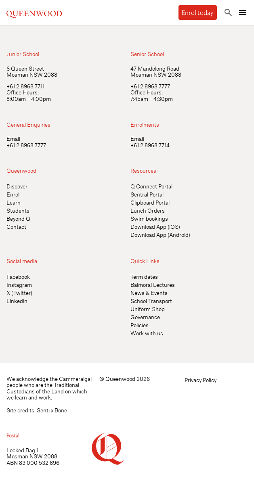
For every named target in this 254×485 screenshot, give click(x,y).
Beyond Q (18, 218)
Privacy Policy (200, 379)
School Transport (151, 300)
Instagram (19, 284)
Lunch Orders (147, 210)
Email (13, 138)
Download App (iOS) (155, 226)
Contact (16, 226)
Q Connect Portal (151, 186)
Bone (61, 410)
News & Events (149, 292)
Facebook (18, 276)
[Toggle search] (228, 12)
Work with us (146, 333)
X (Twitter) (19, 292)
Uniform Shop (147, 308)
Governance (145, 317)
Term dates (144, 276)
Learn (13, 202)
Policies (139, 325)
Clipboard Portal (150, 202)
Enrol (12, 194)
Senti (43, 410)
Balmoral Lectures (152, 284)
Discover (16, 186)
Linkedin (16, 300)
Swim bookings (149, 218)
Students (17, 210)
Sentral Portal (147, 194)
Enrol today (198, 12)
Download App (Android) (160, 234)
